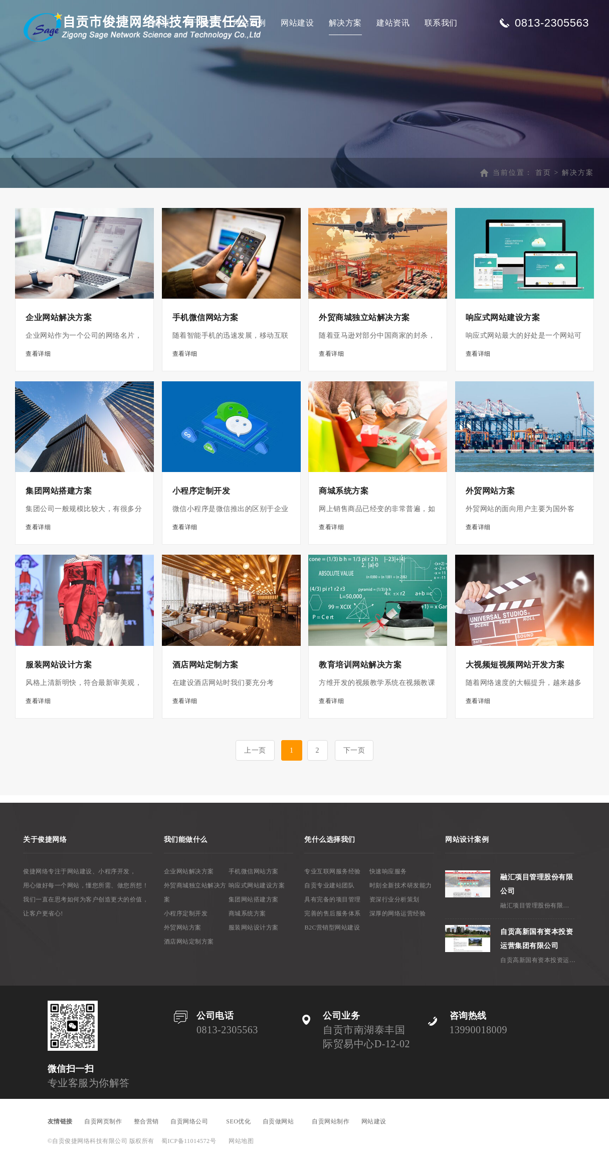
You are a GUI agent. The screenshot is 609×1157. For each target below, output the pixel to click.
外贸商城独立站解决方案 (195, 892)
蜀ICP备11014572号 (188, 1140)
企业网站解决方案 (189, 871)
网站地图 (241, 1140)
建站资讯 (393, 23)
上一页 (255, 750)
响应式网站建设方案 (257, 885)
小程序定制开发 (186, 913)
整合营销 (146, 1121)
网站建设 (297, 23)
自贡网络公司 (192, 1121)
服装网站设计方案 (254, 927)
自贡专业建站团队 (329, 885)
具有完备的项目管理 (332, 899)
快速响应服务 (388, 871)
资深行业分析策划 (394, 899)
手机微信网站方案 (254, 871)
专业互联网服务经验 (332, 871)
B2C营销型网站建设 (332, 927)
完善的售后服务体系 (332, 913)
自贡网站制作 (330, 1121)
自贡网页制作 (103, 1121)
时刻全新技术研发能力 (400, 885)
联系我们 (441, 23)
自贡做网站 (281, 1121)
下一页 (354, 750)
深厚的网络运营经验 (397, 913)
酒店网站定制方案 (189, 941)
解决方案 (345, 23)
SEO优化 (238, 1121)
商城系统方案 (247, 913)
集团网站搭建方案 (254, 899)
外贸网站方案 (182, 927)
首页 (543, 172)
